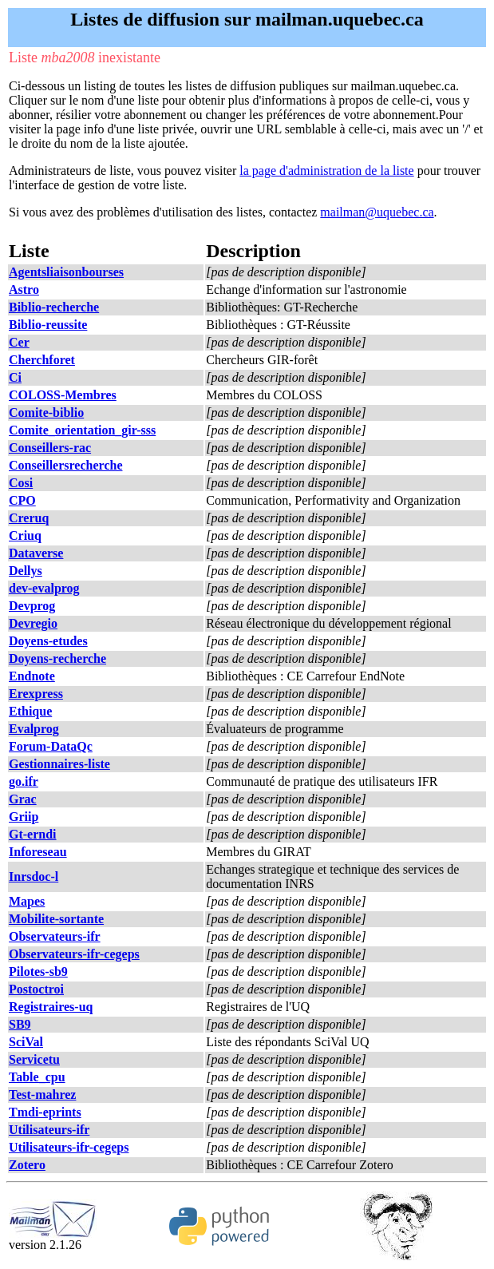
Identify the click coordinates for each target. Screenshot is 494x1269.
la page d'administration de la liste (326, 170)
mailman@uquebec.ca (376, 212)
